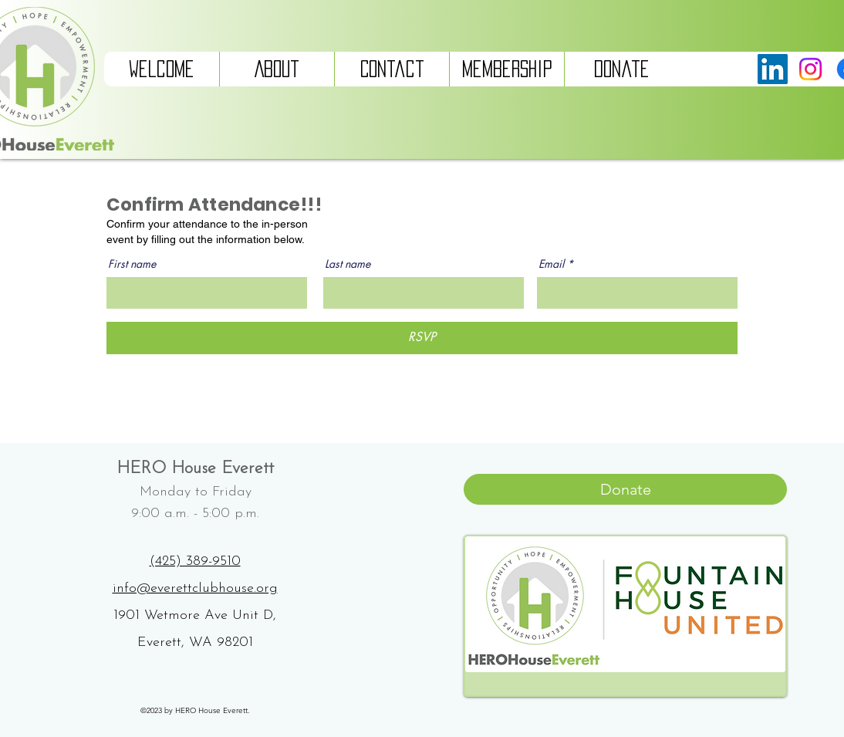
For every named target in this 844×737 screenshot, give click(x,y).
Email (551, 264)
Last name (347, 264)
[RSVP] (422, 338)
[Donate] (625, 489)
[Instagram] (810, 69)
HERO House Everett (195, 469)
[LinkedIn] (773, 69)
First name (132, 264)
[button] (276, 69)
